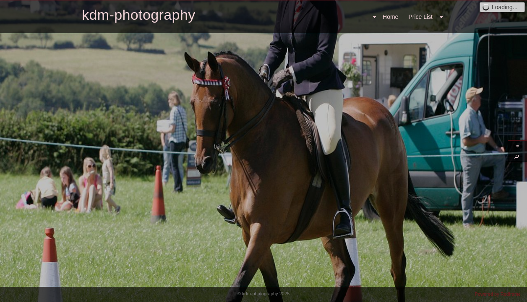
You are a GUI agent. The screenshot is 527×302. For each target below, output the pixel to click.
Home (390, 16)
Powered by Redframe (498, 294)
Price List (420, 16)
